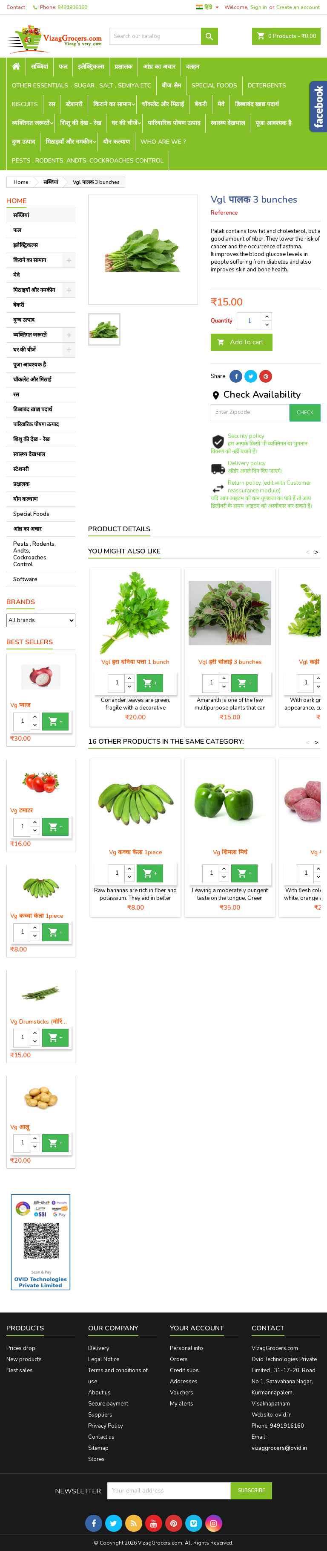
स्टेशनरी (74, 104)
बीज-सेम (171, 85)
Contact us (101, 1437)
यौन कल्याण (116, 142)
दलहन (192, 67)
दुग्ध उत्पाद (23, 142)
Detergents (267, 85)
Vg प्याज (20, 705)
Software (25, 579)
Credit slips (184, 1370)
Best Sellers (29, 642)
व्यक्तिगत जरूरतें (30, 123)
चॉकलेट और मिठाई (163, 104)
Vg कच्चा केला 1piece (36, 916)
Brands (20, 602)
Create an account (298, 7)
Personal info (186, 1348)
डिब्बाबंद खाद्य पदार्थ (257, 104)
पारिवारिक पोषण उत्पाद (174, 123)
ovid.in (283, 1415)
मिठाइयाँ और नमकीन (69, 142)
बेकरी (201, 104)
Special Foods (214, 85)
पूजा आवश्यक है (273, 123)
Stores (96, 1459)
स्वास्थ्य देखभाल (228, 123)
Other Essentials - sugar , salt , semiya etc (81, 85)
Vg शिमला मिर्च (230, 852)
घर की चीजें (124, 123)
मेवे (221, 104)
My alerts (181, 1404)
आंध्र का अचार (159, 67)
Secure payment (108, 1404)
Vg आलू (19, 1127)
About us (99, 1393)
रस (52, 104)
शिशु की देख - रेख (80, 123)
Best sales (19, 1370)
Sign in (258, 7)
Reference (224, 213)
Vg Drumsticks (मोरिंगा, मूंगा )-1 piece (41, 1021)
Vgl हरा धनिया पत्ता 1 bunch (135, 662)
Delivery (98, 1348)
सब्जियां (39, 67)
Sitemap (98, 1448)
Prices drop (20, 1348)
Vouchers (181, 1393)
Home (16, 201)
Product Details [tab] (119, 529)
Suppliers (100, 1415)
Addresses (184, 1381)
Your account (197, 1328)
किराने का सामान (112, 104)
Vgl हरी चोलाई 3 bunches (230, 662)
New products (24, 1359)
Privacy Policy (105, 1426)
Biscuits (25, 104)
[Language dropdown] (208, 7)
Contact (15, 7)
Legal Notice (103, 1359)
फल (63, 67)
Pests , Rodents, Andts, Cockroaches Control (88, 161)
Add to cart (240, 342)
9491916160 (72, 7)
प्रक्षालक (123, 67)
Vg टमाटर (21, 810)
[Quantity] (21, 722)
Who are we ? (163, 142)
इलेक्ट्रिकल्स (91, 67)
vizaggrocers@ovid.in (279, 1448)
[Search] (163, 36)
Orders (179, 1359)
